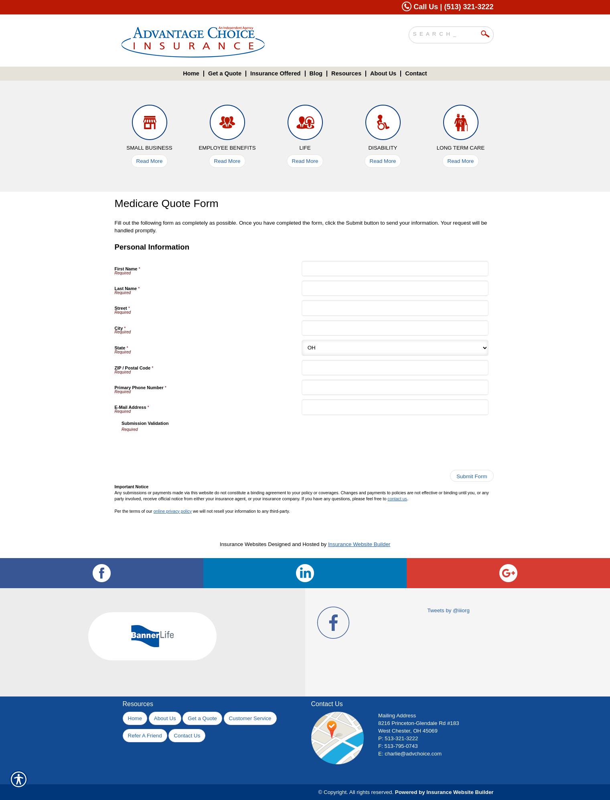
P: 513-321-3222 (398, 738)
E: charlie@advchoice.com (410, 754)
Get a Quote (202, 718)
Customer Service (250, 718)
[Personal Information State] (395, 348)
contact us (397, 498)
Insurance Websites (243, 544)
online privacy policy (173, 511)
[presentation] (182, 448)
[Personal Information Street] (395, 308)
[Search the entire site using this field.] (445, 33)
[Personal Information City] (395, 328)
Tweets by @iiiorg (448, 610)
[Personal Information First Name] (395, 268)
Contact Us (187, 736)
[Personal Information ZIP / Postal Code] (395, 368)
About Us (165, 718)
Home (135, 718)
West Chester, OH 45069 (408, 731)
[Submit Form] (471, 476)
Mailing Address (397, 716)
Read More (149, 161)
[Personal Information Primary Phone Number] (395, 387)
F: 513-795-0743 (398, 746)
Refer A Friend (145, 736)
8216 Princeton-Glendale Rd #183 (418, 723)
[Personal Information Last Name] (395, 288)
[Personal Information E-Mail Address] (395, 407)
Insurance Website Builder (359, 544)
